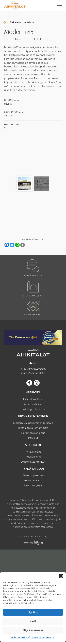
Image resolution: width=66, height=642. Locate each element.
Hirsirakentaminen (33, 416)
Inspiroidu (33, 392)
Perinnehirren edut (33, 432)
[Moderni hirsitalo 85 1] (33, 155)
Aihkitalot (33, 445)
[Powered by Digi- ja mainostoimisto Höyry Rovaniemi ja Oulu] (33, 541)
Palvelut (33, 437)
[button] (61, 576)
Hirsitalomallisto (33, 399)
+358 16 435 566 (36, 369)
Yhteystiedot (33, 451)
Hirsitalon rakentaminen (33, 427)
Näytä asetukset (33, 630)
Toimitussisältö (33, 480)
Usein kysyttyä (33, 485)
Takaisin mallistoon (22, 22)
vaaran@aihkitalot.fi (33, 373)
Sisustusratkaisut (33, 404)
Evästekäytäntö (20, 637)
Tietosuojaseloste (43, 637)
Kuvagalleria (33, 456)
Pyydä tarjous (33, 469)
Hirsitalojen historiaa (33, 409)
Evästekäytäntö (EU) (33, 461)
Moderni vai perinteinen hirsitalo (33, 422)
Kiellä (33, 621)
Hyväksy (33, 612)
